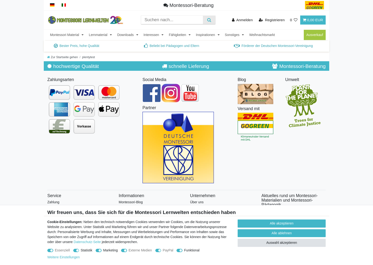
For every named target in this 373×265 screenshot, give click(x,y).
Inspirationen (206, 35)
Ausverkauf (314, 35)
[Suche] (209, 20)
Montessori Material (65, 35)
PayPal (168, 250)
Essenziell (62, 250)
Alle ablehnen (282, 233)
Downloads (126, 35)
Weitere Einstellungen (63, 257)
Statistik (86, 250)
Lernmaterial (98, 35)
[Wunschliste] (293, 19)
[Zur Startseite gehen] (62, 57)
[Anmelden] (242, 19)
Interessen (151, 35)
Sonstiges (232, 35)
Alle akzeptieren (282, 223)
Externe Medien (140, 250)
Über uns (197, 202)
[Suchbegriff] (172, 20)
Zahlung (53, 202)
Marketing (110, 250)
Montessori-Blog (131, 202)
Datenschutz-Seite (87, 242)
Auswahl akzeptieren (281, 243)
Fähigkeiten (178, 35)
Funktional (192, 250)
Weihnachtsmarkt (262, 35)
